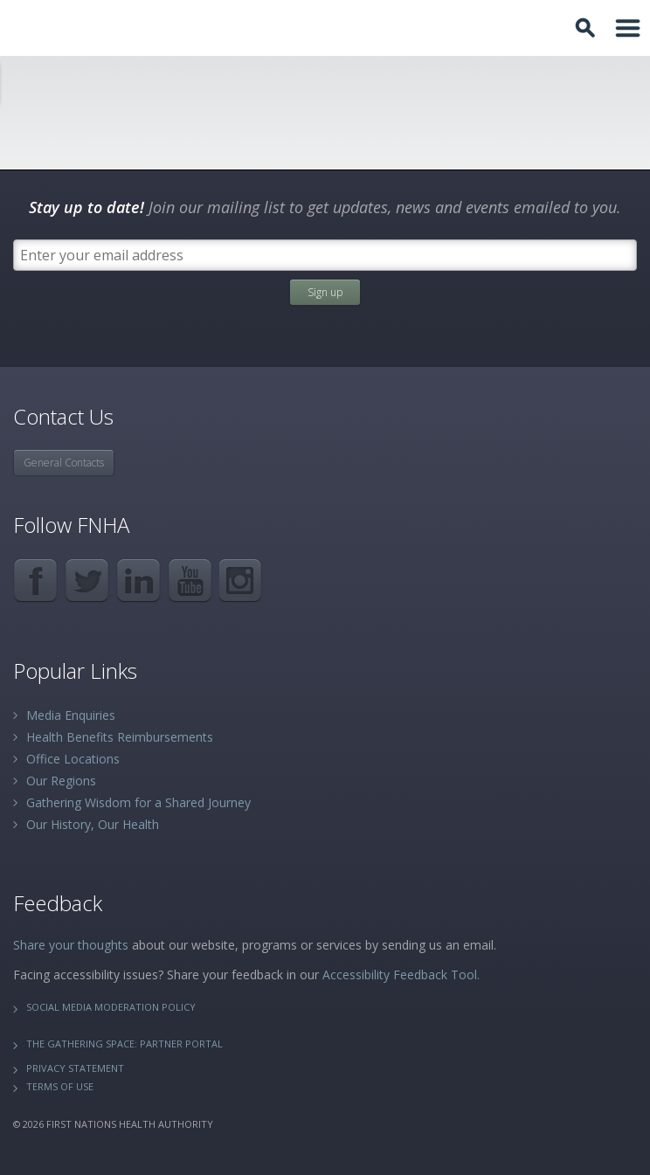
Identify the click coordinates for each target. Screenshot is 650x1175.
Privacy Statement (75, 1068)
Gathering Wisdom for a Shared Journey (138, 802)
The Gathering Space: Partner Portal (124, 1043)
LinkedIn (138, 580)
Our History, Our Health (92, 824)
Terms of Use (59, 1086)
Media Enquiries (70, 715)
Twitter (87, 580)
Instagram (241, 580)
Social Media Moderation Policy (111, 1006)
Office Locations (73, 758)
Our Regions (61, 780)
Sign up (325, 292)
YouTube (190, 580)
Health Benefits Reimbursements (119, 737)
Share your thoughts (70, 945)
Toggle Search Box (588, 28)
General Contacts (64, 462)
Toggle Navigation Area (628, 28)
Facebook (35, 580)
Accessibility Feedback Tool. (401, 974)
